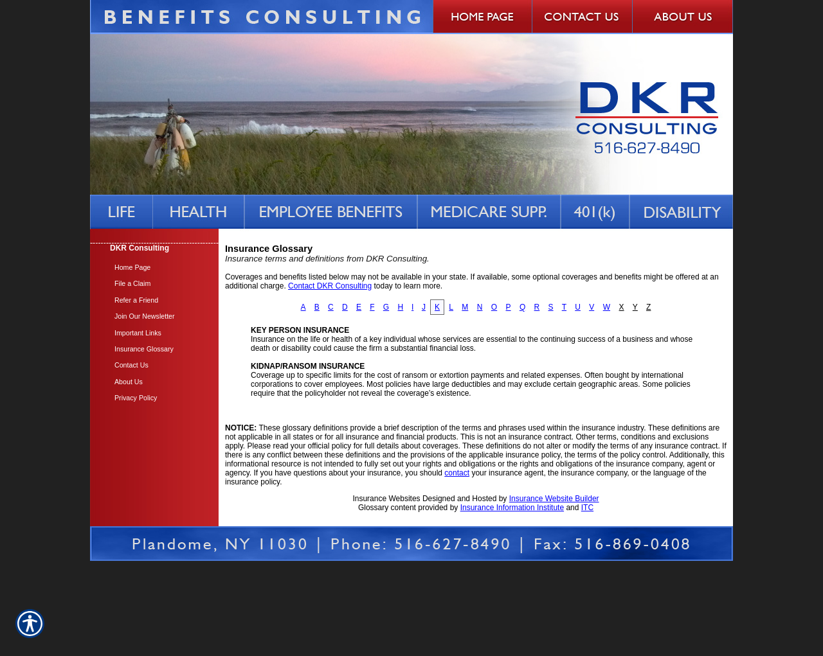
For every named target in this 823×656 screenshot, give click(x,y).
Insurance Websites (386, 498)
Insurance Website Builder (554, 498)
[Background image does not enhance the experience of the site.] (154, 249)
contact (456, 472)
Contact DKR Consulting (330, 285)
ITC (587, 507)
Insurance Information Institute (512, 507)
